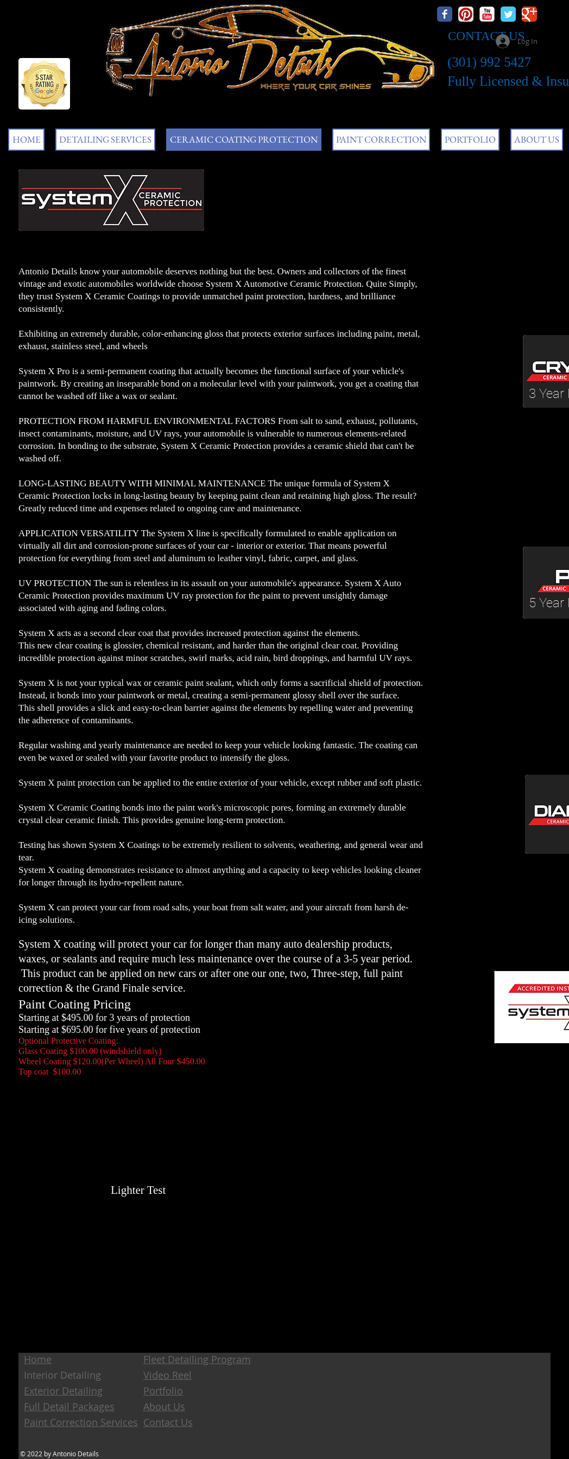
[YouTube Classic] (487, 14)
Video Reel (167, 1374)
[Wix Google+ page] (529, 14)
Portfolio (163, 1390)
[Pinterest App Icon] (465, 14)
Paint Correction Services (81, 1422)
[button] (105, 139)
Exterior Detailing (63, 1390)
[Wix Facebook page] (444, 14)
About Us (164, 1406)
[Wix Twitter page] (508, 14)
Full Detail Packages (69, 1406)
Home (38, 1359)
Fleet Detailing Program (197, 1359)
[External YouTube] (218, 1277)
